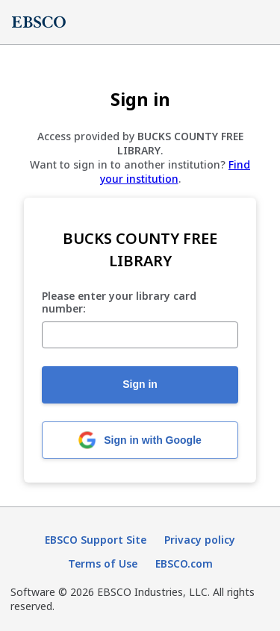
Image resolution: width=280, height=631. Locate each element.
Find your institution (175, 171)
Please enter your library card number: (119, 303)
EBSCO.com (184, 563)
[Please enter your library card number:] (140, 334)
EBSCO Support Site (95, 540)
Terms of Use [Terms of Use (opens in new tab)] (102, 563)
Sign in (140, 384)
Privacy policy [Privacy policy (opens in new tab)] (199, 540)
